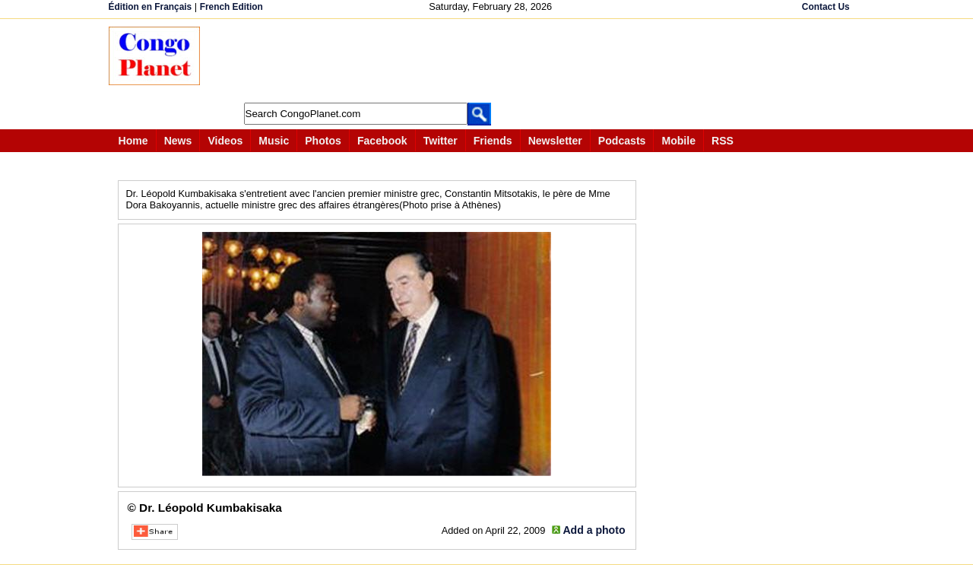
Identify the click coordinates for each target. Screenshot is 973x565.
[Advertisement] (492, 61)
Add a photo (594, 530)
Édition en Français (150, 7)
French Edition (231, 7)
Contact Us (826, 7)
